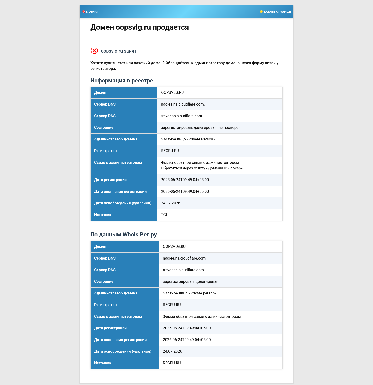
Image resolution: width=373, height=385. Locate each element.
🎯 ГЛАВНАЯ (90, 11)
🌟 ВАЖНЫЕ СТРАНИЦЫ (275, 11)
